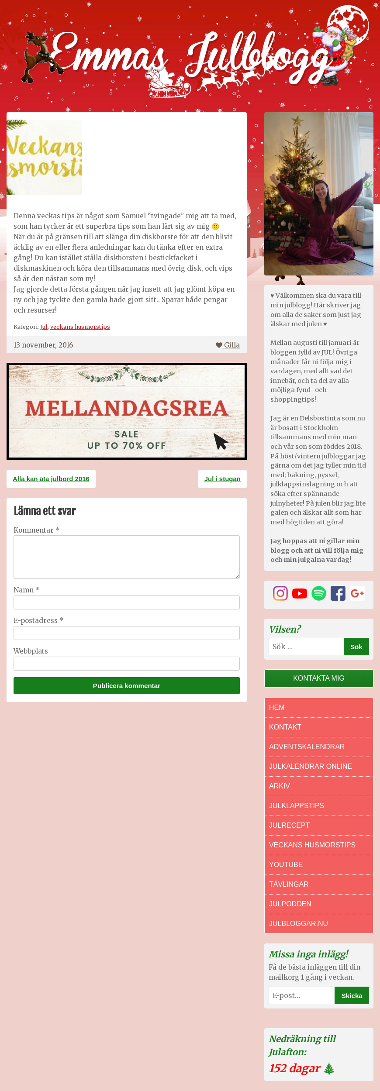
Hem (277, 707)
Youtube (286, 864)
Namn (27, 590)
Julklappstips (296, 805)
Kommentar (37, 530)
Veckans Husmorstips (312, 845)
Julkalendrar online (310, 766)
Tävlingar (289, 884)
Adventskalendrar (307, 746)
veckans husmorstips (80, 326)
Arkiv (279, 786)
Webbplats (31, 651)
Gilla (228, 345)
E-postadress (39, 620)
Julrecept (289, 825)
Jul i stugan (222, 478)
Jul (44, 326)
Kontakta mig (319, 678)
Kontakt (285, 727)
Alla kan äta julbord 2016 (51, 478)
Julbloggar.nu (298, 923)
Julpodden (290, 904)
